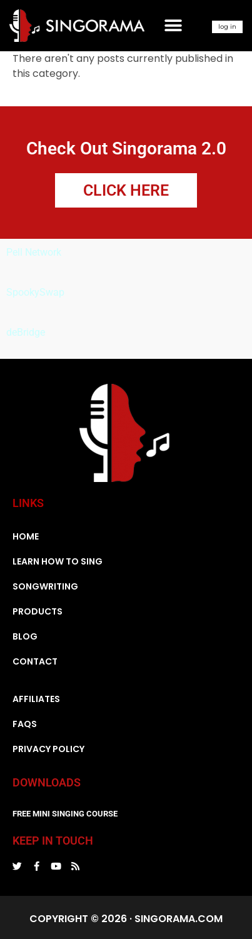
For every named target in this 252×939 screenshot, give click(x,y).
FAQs (25, 724)
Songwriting (45, 586)
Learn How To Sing (58, 561)
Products (38, 611)
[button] (173, 26)
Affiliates (36, 699)
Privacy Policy (48, 749)
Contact (35, 661)
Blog (25, 636)
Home (26, 536)
